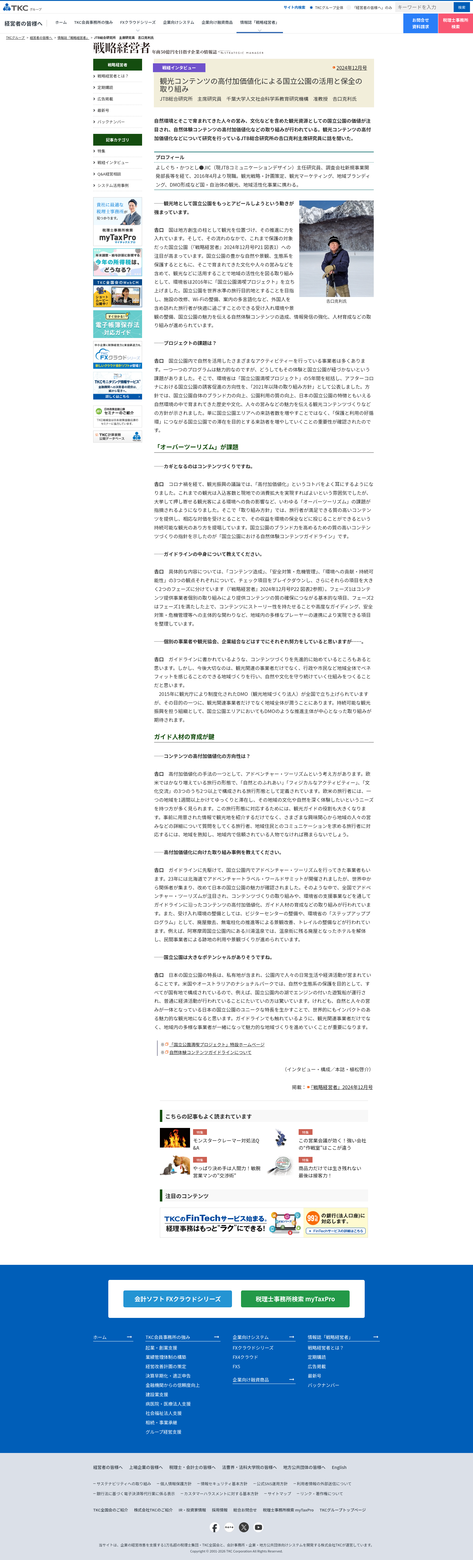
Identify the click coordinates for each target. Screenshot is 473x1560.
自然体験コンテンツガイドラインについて (210, 1052)
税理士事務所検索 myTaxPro (288, 1510)
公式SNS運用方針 (272, 1483)
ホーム (61, 22)
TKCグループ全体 (329, 7)
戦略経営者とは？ (113, 76)
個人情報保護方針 (176, 1483)
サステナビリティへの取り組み (124, 1483)
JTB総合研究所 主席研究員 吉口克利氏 (124, 37)
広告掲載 (105, 99)
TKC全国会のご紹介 (110, 1510)
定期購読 (105, 87)
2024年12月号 (352, 67)
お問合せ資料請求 (420, 23)
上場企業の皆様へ (146, 1467)
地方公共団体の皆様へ (304, 1467)
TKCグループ (15, 37)
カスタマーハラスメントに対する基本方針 (221, 1493)
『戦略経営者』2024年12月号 (342, 1087)
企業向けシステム (178, 22)
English (339, 1467)
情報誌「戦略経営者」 (73, 37)
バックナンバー (111, 122)
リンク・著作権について (321, 1493)
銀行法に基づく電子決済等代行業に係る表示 (136, 1493)
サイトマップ (279, 1493)
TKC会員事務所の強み (93, 22)
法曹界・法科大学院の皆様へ (249, 1467)
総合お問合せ (245, 1510)
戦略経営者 (117, 65)
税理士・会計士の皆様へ (192, 1467)
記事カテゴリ (117, 140)
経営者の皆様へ (24, 23)
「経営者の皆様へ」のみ (372, 7)
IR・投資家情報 (192, 1510)
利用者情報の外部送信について (324, 1483)
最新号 (103, 110)
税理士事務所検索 (455, 23)
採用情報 (219, 1510)
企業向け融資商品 (217, 22)
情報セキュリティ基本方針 (224, 1483)
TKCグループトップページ (342, 1510)
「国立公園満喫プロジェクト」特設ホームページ (217, 1044)
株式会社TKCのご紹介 (153, 1510)
